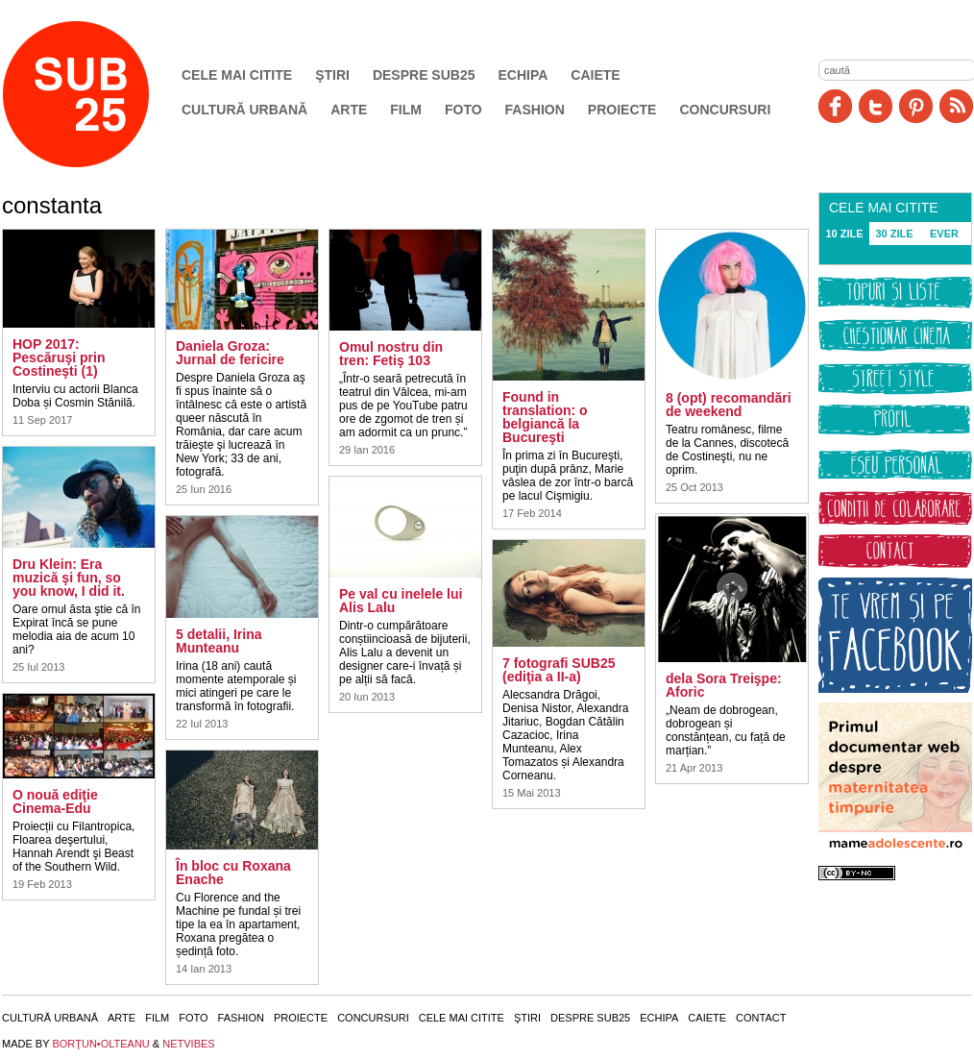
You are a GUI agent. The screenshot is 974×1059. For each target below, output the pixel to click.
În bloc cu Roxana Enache (233, 872)
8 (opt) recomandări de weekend (728, 404)
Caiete (595, 75)
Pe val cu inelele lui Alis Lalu (400, 600)
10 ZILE (844, 233)
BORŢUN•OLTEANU (100, 1043)
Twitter (875, 106)
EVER (944, 233)
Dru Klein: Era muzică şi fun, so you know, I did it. (68, 577)
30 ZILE (894, 233)
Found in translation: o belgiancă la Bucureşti (545, 417)
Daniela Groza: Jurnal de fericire (230, 352)
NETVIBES (188, 1043)
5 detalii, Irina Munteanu (218, 641)
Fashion (535, 109)
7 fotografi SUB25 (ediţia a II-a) (558, 669)
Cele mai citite (237, 75)
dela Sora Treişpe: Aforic (724, 685)
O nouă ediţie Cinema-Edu (55, 801)
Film (406, 109)
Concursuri (724, 109)
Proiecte (622, 109)
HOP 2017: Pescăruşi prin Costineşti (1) (59, 357)
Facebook (835, 106)
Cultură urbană (244, 109)
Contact (761, 1017)
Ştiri (332, 75)
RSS (956, 106)
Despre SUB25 (424, 75)
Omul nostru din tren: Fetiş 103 (391, 353)
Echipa (523, 75)
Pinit (916, 106)
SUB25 (98, 94)
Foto (463, 109)
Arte (348, 109)
